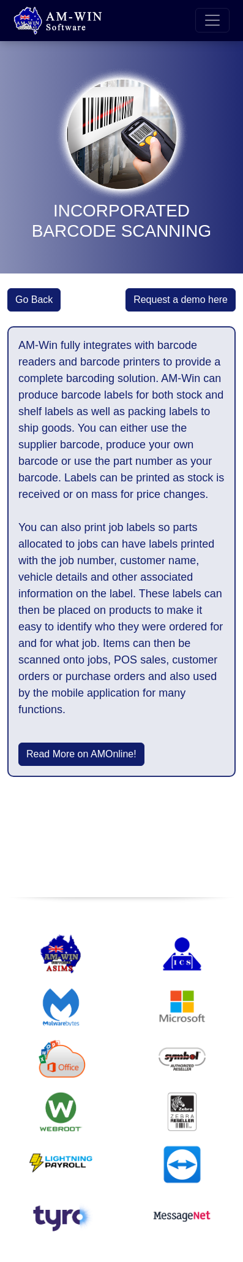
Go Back (34, 299)
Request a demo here (180, 299)
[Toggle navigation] (212, 20)
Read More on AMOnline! (81, 754)
